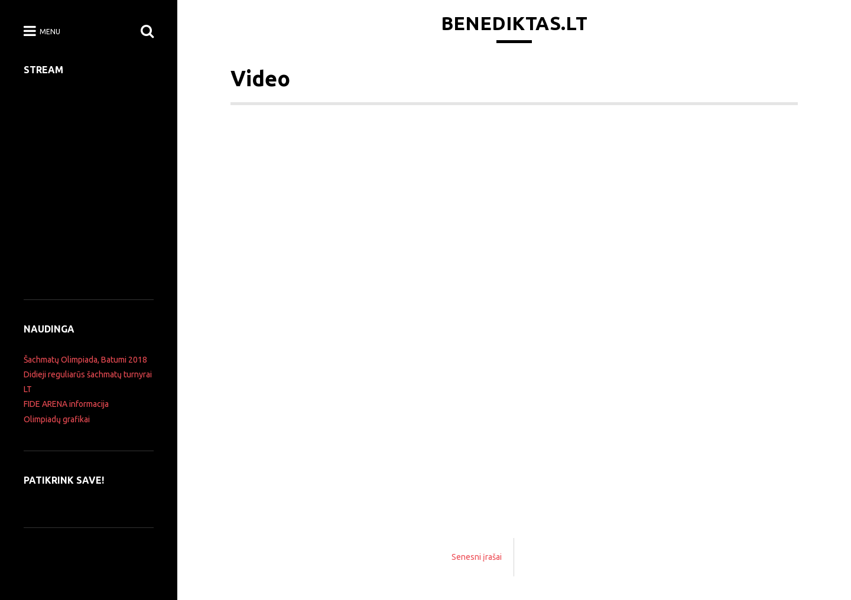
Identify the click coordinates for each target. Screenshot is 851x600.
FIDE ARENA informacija (66, 404)
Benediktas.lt (514, 23)
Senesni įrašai (477, 557)
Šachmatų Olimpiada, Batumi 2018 (85, 359)
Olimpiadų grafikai (57, 419)
